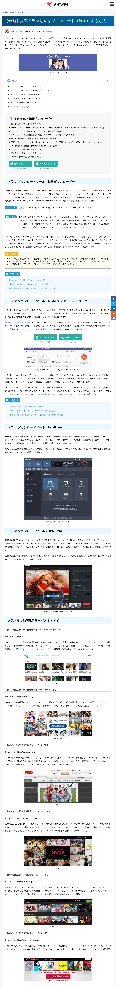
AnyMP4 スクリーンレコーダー (17, 322)
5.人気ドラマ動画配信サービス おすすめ (25, 103)
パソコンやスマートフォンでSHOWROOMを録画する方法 (33, 411)
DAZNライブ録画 (65, 394)
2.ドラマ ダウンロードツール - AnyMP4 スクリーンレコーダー (33, 90)
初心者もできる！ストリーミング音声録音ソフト (29, 407)
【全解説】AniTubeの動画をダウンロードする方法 (29, 284)
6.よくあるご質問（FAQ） (20, 107)
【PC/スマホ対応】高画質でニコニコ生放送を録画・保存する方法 (36, 415)
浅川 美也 (19, 32)
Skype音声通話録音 (43, 394)
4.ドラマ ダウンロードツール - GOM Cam (26, 98)
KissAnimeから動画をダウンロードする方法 (27, 280)
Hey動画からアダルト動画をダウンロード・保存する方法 (32, 288)
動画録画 (9, 12)
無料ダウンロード (22, 164)
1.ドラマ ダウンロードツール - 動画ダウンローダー (29, 86)
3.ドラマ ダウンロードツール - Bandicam (25, 94)
